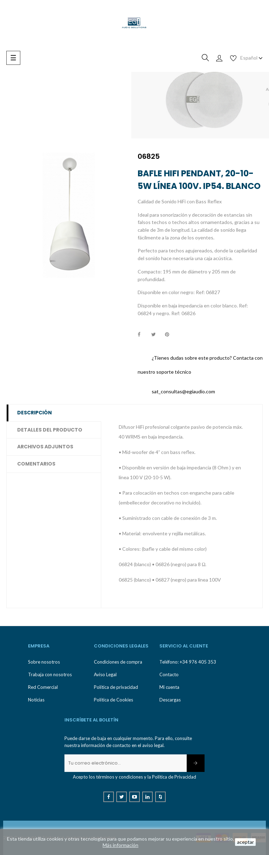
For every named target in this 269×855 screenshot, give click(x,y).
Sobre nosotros (44, 662)
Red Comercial (43, 687)
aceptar (245, 842)
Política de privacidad (116, 687)
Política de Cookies (113, 700)
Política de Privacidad (174, 777)
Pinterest (170, 335)
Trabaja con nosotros (50, 674)
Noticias (36, 700)
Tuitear (156, 335)
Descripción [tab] (34, 412)
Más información (120, 845)
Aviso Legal (105, 674)
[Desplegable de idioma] (251, 58)
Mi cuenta (169, 687)
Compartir (143, 335)
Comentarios (36, 463)
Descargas (170, 700)
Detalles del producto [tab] (49, 429)
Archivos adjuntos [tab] (45, 446)
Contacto (169, 674)
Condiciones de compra (118, 662)
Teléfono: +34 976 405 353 (187, 662)
